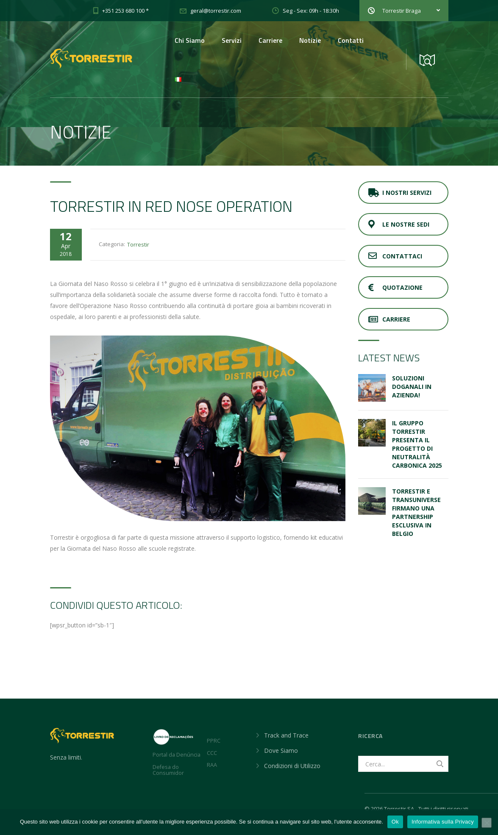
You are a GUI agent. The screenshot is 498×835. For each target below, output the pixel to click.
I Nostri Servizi (399, 193)
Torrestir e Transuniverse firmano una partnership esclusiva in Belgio (416, 512)
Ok (395, 821)
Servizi (232, 40)
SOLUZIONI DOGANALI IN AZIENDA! (411, 386)
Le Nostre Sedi (398, 224)
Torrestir (138, 244)
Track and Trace (286, 735)
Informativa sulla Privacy (443, 821)
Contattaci (395, 256)
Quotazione (395, 287)
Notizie (310, 40)
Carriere (270, 40)
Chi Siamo (190, 40)
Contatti (351, 40)
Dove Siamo (281, 750)
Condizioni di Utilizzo (292, 766)
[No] (486, 823)
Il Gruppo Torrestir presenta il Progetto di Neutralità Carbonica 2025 (417, 444)
